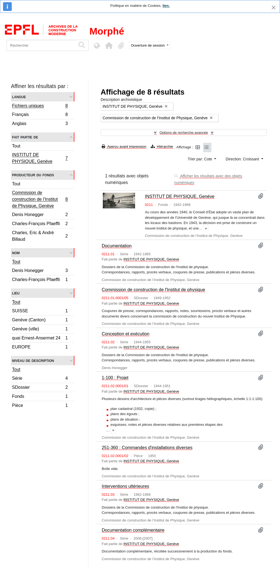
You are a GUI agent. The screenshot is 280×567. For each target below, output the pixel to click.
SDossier (40, 388)
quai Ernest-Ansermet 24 (40, 339)
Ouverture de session (148, 45)
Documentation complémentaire (133, 530)
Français (40, 115)
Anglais (40, 124)
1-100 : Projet (115, 377)
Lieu (15, 293)
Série (40, 379)
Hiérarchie (162, 146)
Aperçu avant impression (124, 146)
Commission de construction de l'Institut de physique (153, 289)
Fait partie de (25, 137)
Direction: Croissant (243, 159)
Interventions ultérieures (125, 486)
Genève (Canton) (40, 321)
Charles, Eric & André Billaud (40, 236)
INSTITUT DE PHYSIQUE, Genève (40, 158)
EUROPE (40, 347)
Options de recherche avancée (183, 133)
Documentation (117, 245)
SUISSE (40, 312)
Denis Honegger (40, 215)
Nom (16, 252)
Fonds (40, 397)
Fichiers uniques (40, 106)
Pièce (40, 406)
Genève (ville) (40, 330)
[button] (109, 45)
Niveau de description (33, 360)
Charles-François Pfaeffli (40, 224)
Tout (16, 146)
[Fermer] (273, 7)
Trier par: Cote (200, 159)
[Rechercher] (41, 45)
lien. (166, 6)
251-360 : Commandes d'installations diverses (147, 447)
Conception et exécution (125, 333)
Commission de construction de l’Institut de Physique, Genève (40, 199)
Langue (19, 96)
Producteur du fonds (33, 174)
